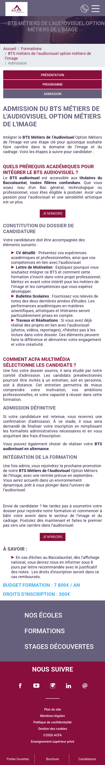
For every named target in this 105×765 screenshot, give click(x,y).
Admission (52, 94)
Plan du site (52, 709)
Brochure (52, 759)
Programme (53, 84)
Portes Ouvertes (18, 759)
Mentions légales (52, 716)
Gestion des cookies (52, 729)
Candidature (87, 759)
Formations (31, 48)
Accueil (9, 48)
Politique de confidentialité (52, 722)
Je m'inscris (52, 213)
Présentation (52, 75)
